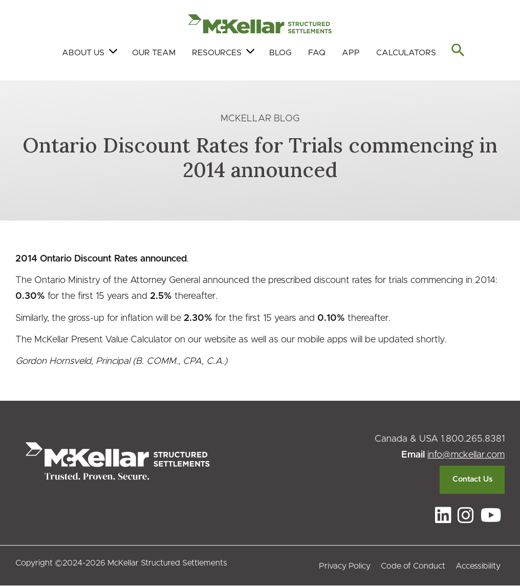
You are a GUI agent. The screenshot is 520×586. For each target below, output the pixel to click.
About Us (83, 53)
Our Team (154, 53)
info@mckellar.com (466, 455)
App (351, 53)
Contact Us (472, 479)
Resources (217, 53)
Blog (280, 53)
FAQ (317, 53)
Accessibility (478, 566)
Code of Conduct (413, 566)
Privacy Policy (345, 566)
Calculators (406, 53)
